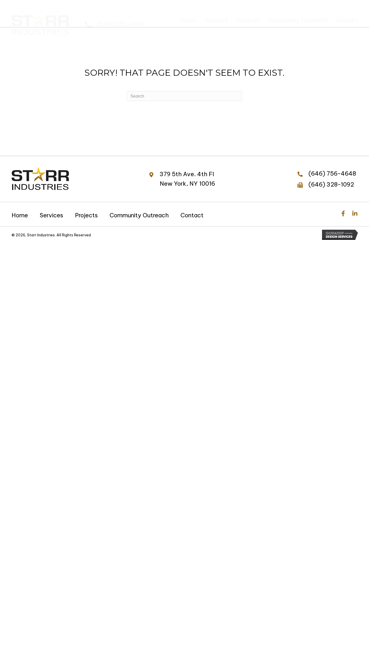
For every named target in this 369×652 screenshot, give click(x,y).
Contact (192, 215)
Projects (86, 215)
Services (51, 215)
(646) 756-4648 (121, 19)
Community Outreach (139, 215)
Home (20, 215)
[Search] (184, 96)
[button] (343, 214)
